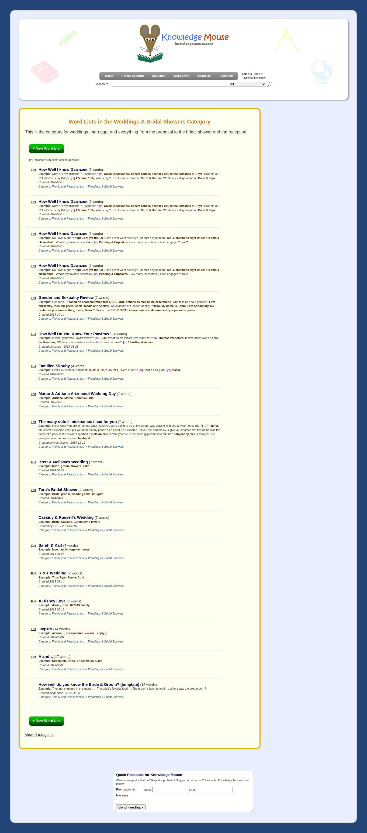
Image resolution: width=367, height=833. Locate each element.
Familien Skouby (54, 366)
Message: (122, 795)
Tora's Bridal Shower (58, 490)
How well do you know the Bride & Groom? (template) (89, 684)
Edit (33, 169)
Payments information (254, 77)
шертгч (45, 629)
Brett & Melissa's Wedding (64, 462)
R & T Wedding (53, 573)
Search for (102, 84)
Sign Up (247, 73)
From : (126, 789)
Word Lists (181, 75)
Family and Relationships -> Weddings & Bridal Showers (88, 186)
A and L (46, 656)
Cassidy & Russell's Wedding (66, 517)
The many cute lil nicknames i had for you (78, 421)
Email (192, 789)
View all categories (39, 735)
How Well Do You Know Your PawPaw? (75, 334)
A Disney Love (52, 601)
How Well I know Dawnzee (63, 169)
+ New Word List (47, 148)
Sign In (258, 73)
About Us (203, 75)
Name (147, 789)
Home (109, 75)
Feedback (226, 75)
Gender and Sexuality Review (66, 297)
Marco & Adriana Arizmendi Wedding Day (77, 393)
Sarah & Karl (50, 545)
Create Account (133, 75)
